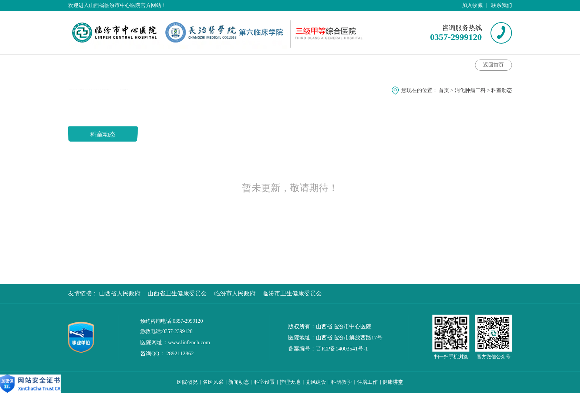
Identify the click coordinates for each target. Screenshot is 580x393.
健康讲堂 (227, 64)
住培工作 (367, 382)
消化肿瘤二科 (470, 90)
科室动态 (138, 64)
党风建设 (316, 382)
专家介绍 (181, 64)
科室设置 (264, 382)
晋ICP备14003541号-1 (342, 349)
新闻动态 (238, 382)
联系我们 (501, 5)
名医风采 (213, 382)
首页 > (447, 90)
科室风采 (360, 64)
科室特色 (272, 64)
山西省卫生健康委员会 (177, 293)
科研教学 (341, 382)
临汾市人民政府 (235, 293)
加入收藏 (472, 5)
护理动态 (318, 64)
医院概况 (187, 382)
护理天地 (290, 382)
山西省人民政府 (120, 293)
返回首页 (493, 65)
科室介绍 (88, 64)
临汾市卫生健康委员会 (292, 293)
